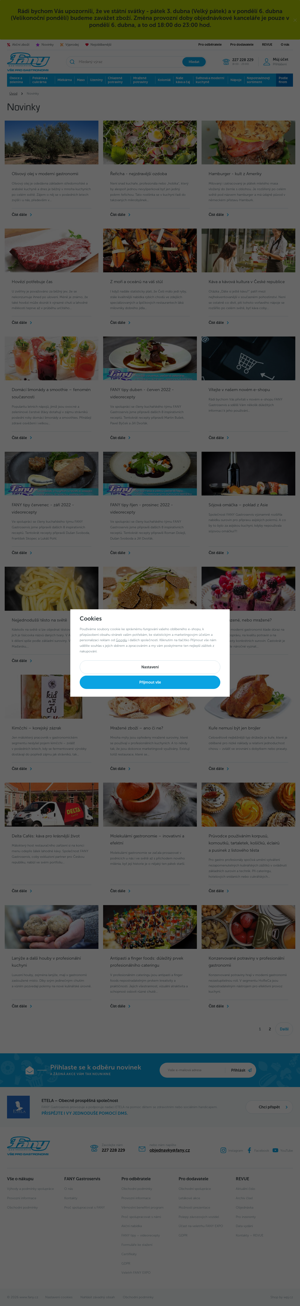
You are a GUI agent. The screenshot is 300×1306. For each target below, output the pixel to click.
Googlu (121, 640)
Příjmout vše (150, 682)
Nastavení (150, 667)
